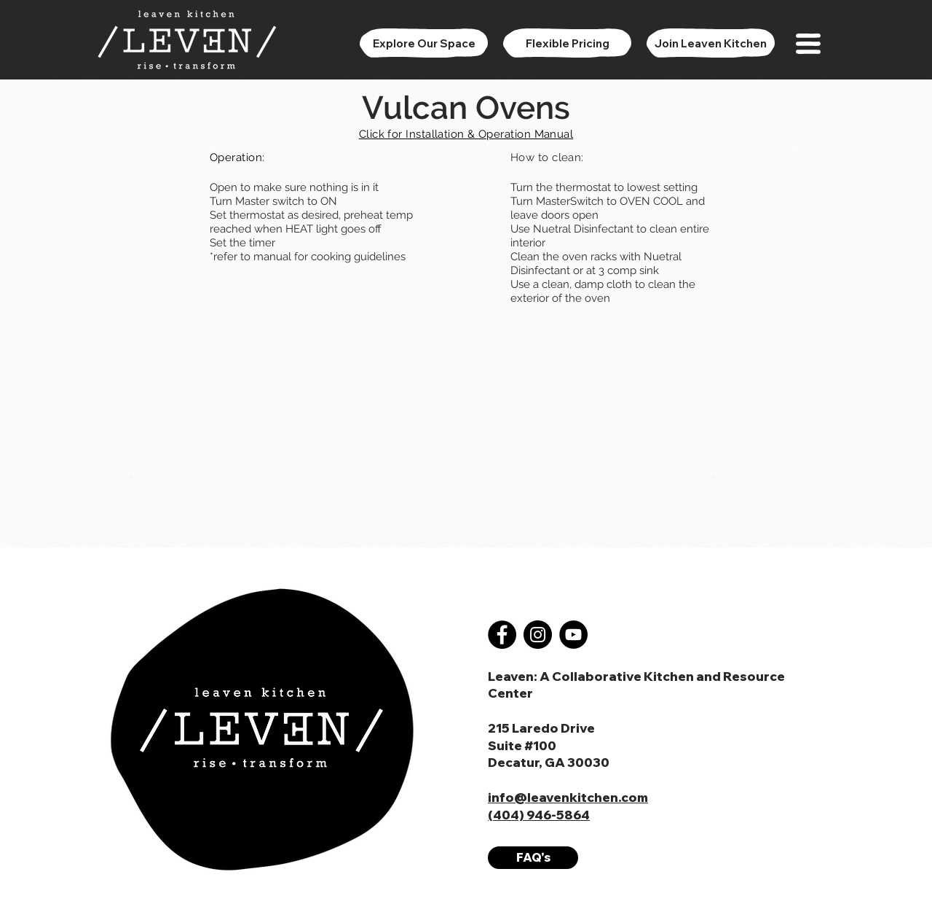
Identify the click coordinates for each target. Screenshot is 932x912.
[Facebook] (502, 634)
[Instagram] (538, 634)
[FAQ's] (533, 857)
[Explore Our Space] (424, 43)
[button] (808, 44)
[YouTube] (573, 634)
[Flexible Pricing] (567, 43)
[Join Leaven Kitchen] (711, 43)
